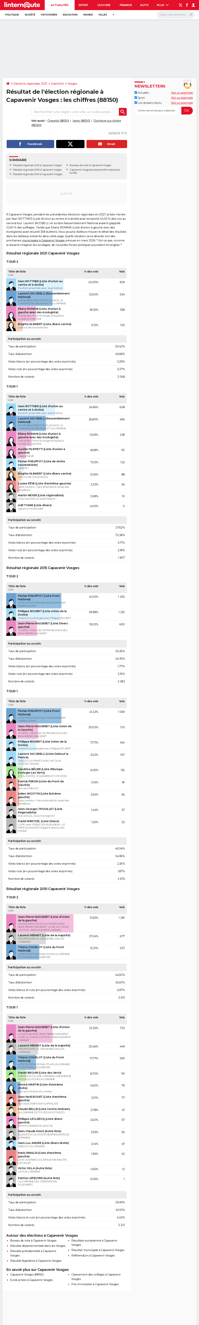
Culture (103, 5)
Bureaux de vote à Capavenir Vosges (90, 165)
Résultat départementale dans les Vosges (37, 1246)
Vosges (72, 83)
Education (70, 14)
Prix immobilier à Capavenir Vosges (95, 1284)
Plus (163, 5)
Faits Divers (49, 14)
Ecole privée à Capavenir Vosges (31, 1280)
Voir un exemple (182, 93)
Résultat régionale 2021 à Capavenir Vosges (37, 165)
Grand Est (57, 83)
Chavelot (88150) (58, 120)
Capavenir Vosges (80, 169)
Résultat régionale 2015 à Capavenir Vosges (37, 169)
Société (30, 14)
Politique (12, 14)
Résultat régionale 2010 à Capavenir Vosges (37, 174)
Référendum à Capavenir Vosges (93, 1255)
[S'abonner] (163, 111)
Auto (144, 5)
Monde (88, 14)
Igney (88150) (81, 120)
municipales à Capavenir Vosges (43, 240)
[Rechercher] (176, 15)
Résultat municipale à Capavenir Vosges (97, 1250)
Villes (103, 14)
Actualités (59, 5)
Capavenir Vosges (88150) (27, 1274)
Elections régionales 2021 (30, 83)
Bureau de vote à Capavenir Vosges (33, 1240)
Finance (126, 5)
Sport (83, 5)
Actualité (141, 93)
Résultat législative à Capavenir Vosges (35, 1261)
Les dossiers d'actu (147, 103)
